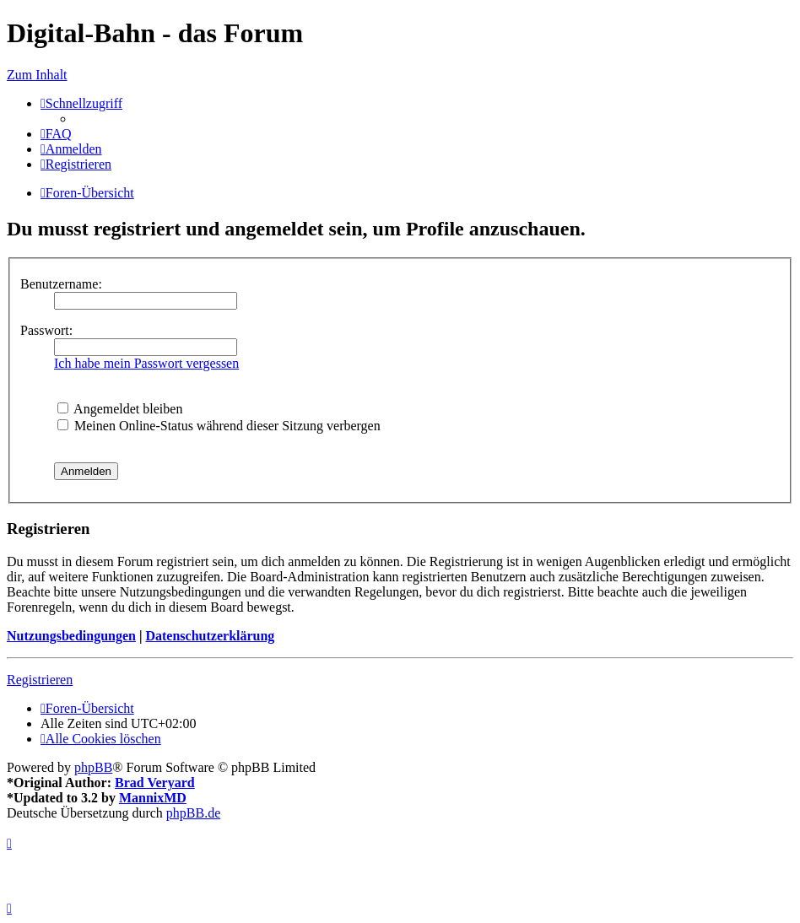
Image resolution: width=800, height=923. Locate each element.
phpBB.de (193, 813)
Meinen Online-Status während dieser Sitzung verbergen (219, 425)
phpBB (93, 767)
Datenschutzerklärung (209, 636)
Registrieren (40, 679)
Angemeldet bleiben (119, 409)
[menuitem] (56, 134)
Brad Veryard (155, 782)
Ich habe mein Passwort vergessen (146, 363)
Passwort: (46, 330)
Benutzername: (61, 284)
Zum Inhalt (37, 74)
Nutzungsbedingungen (71, 636)
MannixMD (152, 798)
